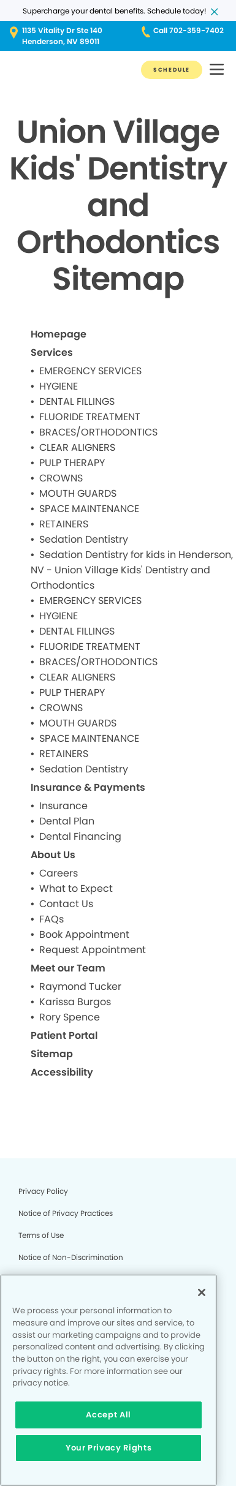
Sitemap (52, 1054)
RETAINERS (63, 524)
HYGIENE (58, 386)
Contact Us (66, 904)
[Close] (201, 1292)
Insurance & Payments (88, 787)
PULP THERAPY (72, 463)
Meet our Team (68, 968)
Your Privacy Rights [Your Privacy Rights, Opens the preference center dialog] (108, 1448)
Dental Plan (66, 821)
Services (52, 352)
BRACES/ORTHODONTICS (98, 432)
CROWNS (61, 478)
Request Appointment (92, 950)
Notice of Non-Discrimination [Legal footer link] (70, 1257)
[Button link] (171, 70)
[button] (217, 70)
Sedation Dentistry (83, 539)
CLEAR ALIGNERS (77, 447)
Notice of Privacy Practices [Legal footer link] (65, 1213)
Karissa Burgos (75, 1002)
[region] (108, 1380)
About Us (53, 855)
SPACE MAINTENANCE (89, 509)
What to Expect (76, 888)
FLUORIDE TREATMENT (89, 417)
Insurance (63, 806)
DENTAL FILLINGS (77, 401)
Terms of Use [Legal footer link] (41, 1235)
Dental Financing (80, 836)
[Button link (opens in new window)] (56, 36)
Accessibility (62, 1072)
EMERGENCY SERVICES (90, 371)
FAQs (51, 919)
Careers (58, 873)
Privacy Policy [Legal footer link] (43, 1191)
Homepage (58, 334)
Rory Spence (69, 1017)
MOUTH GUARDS (77, 493)
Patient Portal (64, 1035)
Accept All (108, 1414)
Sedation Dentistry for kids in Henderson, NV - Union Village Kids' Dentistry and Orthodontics (132, 570)
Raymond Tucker (80, 986)
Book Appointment (84, 934)
